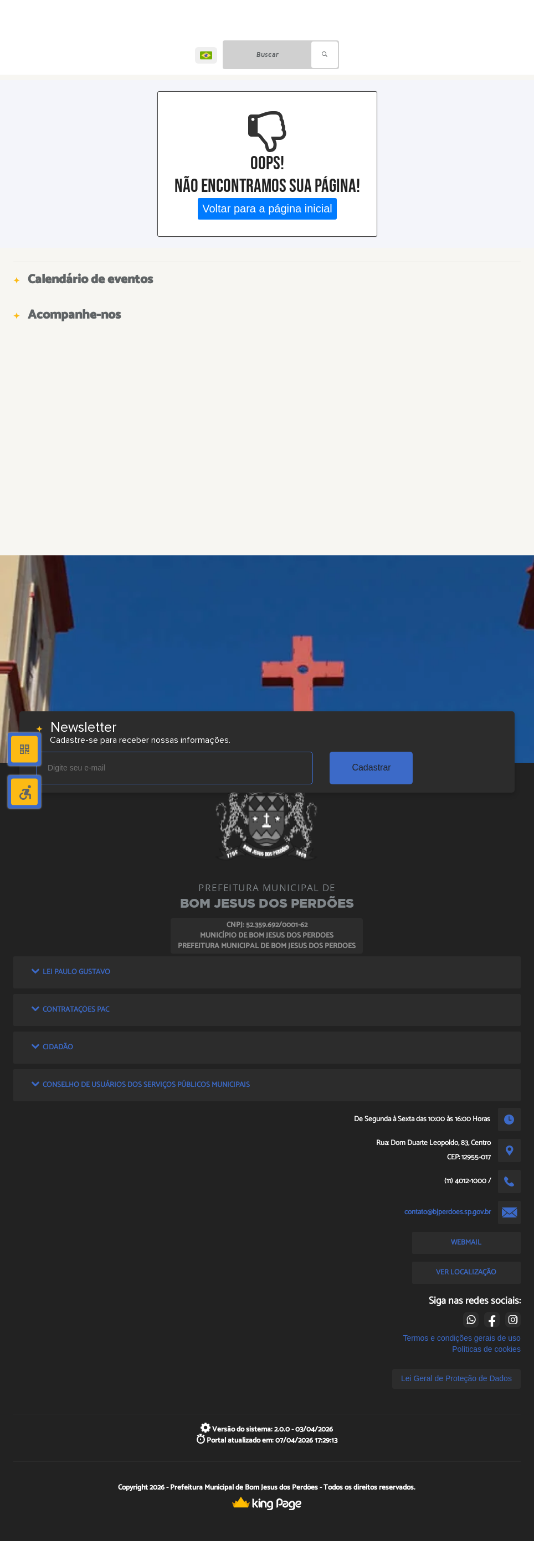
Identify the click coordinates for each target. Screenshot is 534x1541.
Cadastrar (371, 767)
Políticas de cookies (486, 1349)
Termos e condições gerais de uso (461, 1338)
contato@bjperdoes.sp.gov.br (447, 1212)
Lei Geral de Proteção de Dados (456, 1378)
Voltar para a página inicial (267, 208)
